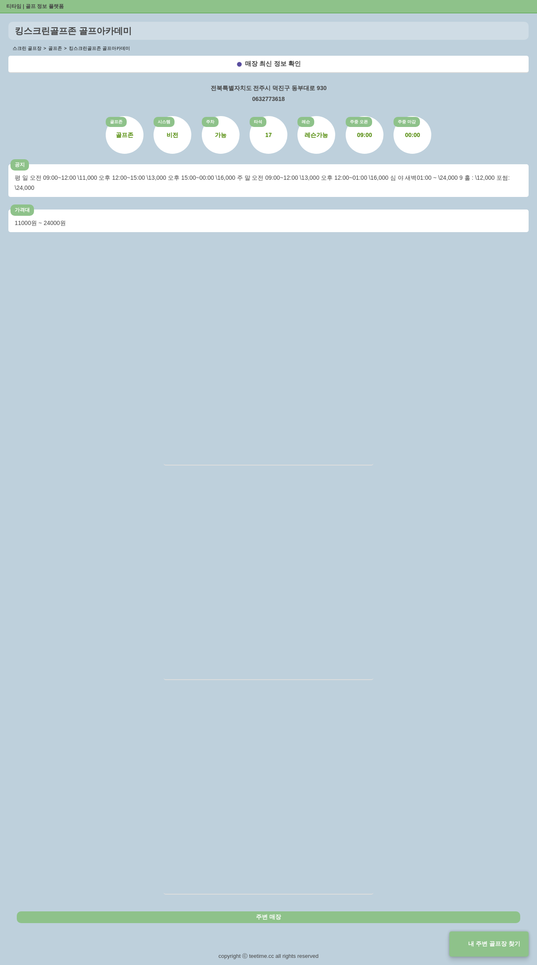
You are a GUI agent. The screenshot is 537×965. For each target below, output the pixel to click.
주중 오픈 (359, 121)
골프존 (116, 121)
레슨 (306, 121)
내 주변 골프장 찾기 (494, 943)
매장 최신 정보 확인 (273, 63)
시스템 (164, 121)
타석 (258, 121)
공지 (20, 165)
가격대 (22, 210)
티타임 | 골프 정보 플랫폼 (35, 6)
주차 (210, 121)
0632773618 (268, 99)
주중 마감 (407, 121)
